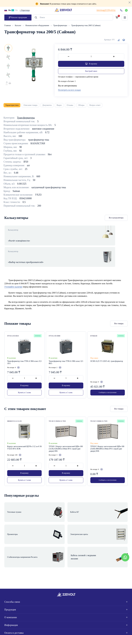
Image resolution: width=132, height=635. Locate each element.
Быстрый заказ (91, 73)
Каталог (18, 27)
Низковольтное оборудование (37, 27)
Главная (7, 27)
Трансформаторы (60, 27)
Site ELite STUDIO (117, 630)
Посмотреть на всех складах (69, 92)
